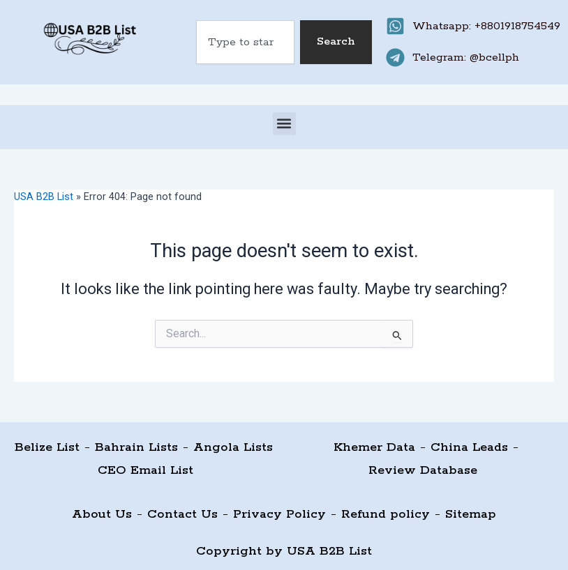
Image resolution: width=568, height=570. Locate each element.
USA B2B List (43, 196)
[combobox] (245, 42)
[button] (284, 123)
